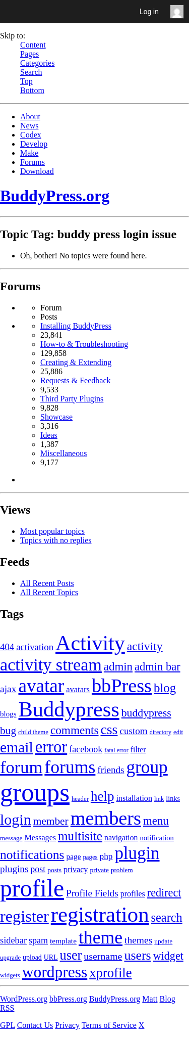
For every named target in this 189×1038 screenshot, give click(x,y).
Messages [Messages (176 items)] (40, 837)
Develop (33, 144)
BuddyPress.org (54, 196)
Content (33, 44)
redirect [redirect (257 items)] (164, 892)
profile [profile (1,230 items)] (32, 888)
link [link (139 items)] (159, 798)
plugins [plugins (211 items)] (14, 869)
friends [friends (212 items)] (110, 769)
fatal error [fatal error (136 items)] (116, 750)
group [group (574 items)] (146, 767)
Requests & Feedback (75, 380)
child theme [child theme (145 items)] (33, 732)
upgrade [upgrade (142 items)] (10, 957)
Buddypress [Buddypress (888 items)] (69, 709)
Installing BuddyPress (75, 326)
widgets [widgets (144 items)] (10, 975)
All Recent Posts (47, 583)
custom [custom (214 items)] (133, 731)
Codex (30, 134)
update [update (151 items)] (163, 941)
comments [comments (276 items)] (74, 730)
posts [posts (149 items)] (54, 870)
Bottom (32, 90)
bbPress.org (68, 999)
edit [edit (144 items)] (178, 732)
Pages (29, 54)
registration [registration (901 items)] (100, 914)
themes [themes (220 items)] (138, 940)
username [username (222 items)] (103, 956)
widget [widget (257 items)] (168, 956)
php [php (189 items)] (106, 856)
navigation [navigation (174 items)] (121, 837)
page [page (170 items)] (73, 856)
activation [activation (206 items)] (34, 647)
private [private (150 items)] (99, 870)
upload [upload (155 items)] (32, 957)
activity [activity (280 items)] (145, 646)
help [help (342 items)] (102, 796)
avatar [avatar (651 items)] (41, 685)
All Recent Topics (49, 592)
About (30, 116)
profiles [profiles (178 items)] (132, 893)
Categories (37, 63)
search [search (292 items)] (166, 917)
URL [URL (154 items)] (51, 957)
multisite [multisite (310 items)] (80, 836)
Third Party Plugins (71, 398)
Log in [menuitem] (149, 12)
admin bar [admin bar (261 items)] (157, 666)
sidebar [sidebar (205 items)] (13, 940)
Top (26, 81)
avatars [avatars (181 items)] (78, 689)
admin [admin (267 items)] (118, 666)
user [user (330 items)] (71, 955)
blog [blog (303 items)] (165, 688)
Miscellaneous (63, 453)
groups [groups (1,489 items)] (35, 792)
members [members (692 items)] (106, 818)
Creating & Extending (75, 362)
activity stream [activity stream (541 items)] (51, 664)
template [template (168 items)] (63, 940)
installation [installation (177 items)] (134, 798)
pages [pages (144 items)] (90, 857)
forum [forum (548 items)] (21, 767)
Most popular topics (52, 531)
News (29, 125)
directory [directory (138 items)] (160, 732)
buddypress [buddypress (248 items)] (146, 713)
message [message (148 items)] (11, 838)
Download (37, 171)
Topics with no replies (56, 540)
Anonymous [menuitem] (179, 12)
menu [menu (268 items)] (156, 821)
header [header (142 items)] (80, 798)
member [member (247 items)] (51, 821)
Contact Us (35, 1025)
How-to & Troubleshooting (84, 344)
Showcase (56, 417)
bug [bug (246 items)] (8, 731)
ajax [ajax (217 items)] (8, 689)
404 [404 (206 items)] (7, 647)
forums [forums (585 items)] (69, 767)
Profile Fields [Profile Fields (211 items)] (92, 893)
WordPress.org (23, 999)
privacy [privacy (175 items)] (76, 869)
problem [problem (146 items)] (122, 870)
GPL (7, 1025)
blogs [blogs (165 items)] (8, 714)
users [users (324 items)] (137, 955)
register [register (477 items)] (24, 916)
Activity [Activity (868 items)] (90, 643)
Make (29, 153)
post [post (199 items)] (37, 869)
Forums (32, 162)
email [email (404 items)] (16, 747)
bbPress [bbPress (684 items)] (122, 685)
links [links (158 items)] (173, 798)
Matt (149, 999)
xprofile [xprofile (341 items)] (110, 972)
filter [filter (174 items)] (138, 749)
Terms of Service (109, 1025)
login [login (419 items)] (15, 819)
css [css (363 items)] (108, 729)
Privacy (67, 1025)
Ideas (48, 435)
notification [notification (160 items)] (156, 838)
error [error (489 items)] (51, 747)
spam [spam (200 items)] (38, 940)
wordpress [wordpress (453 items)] (55, 972)
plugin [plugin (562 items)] (136, 853)
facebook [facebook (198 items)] (85, 749)
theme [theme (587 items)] (100, 937)
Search (31, 72)
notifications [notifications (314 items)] (32, 854)
